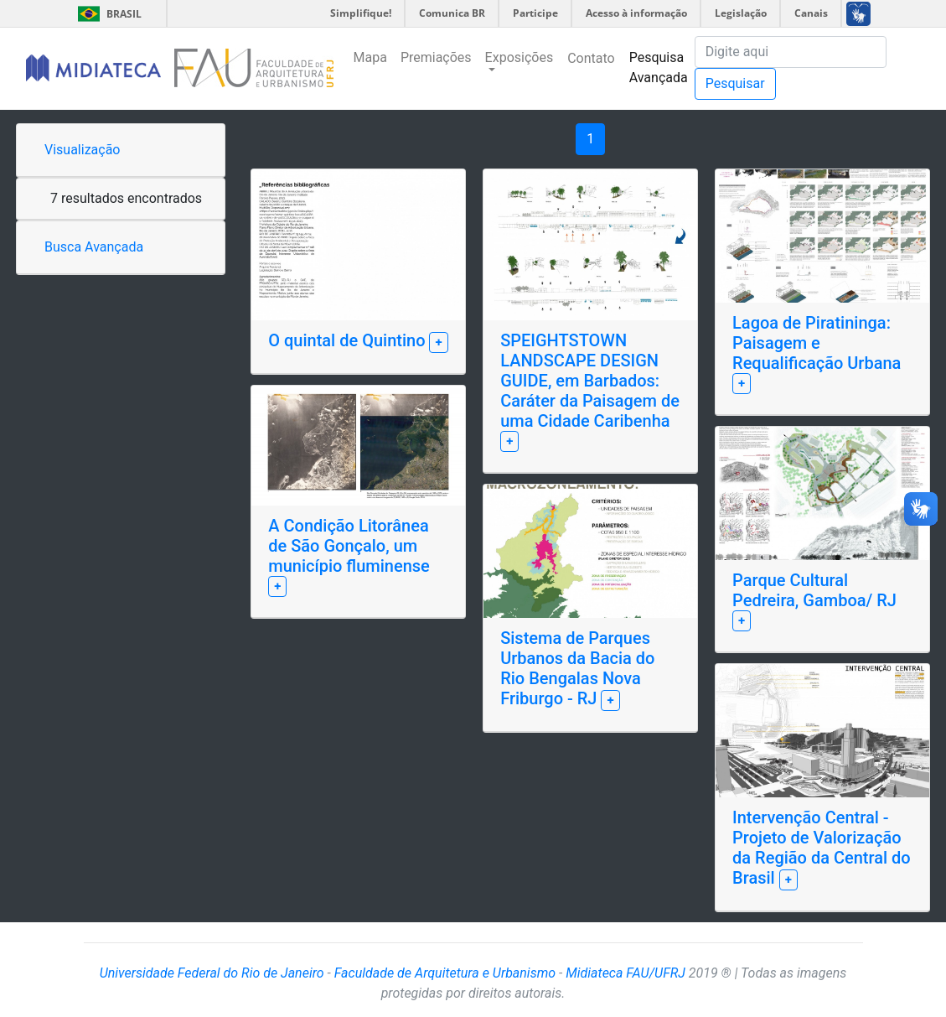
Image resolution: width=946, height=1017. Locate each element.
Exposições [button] (519, 57)
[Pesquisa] (791, 52)
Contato (591, 58)
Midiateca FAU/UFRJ (625, 973)
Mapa (370, 57)
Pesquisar (735, 83)
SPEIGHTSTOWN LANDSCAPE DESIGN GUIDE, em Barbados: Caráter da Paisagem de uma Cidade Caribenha (590, 380)
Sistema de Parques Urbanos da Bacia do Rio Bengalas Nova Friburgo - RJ (577, 668)
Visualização (82, 150)
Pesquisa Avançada (658, 67)
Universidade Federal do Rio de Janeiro (212, 973)
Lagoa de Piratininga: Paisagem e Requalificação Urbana (816, 343)
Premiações (436, 57)
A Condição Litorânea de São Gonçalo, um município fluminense (349, 546)
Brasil (106, 14)
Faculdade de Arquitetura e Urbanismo (445, 973)
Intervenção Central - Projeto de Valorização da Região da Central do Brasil (821, 847)
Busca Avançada (93, 247)
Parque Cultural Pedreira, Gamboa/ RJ (814, 590)
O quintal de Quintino (348, 340)
